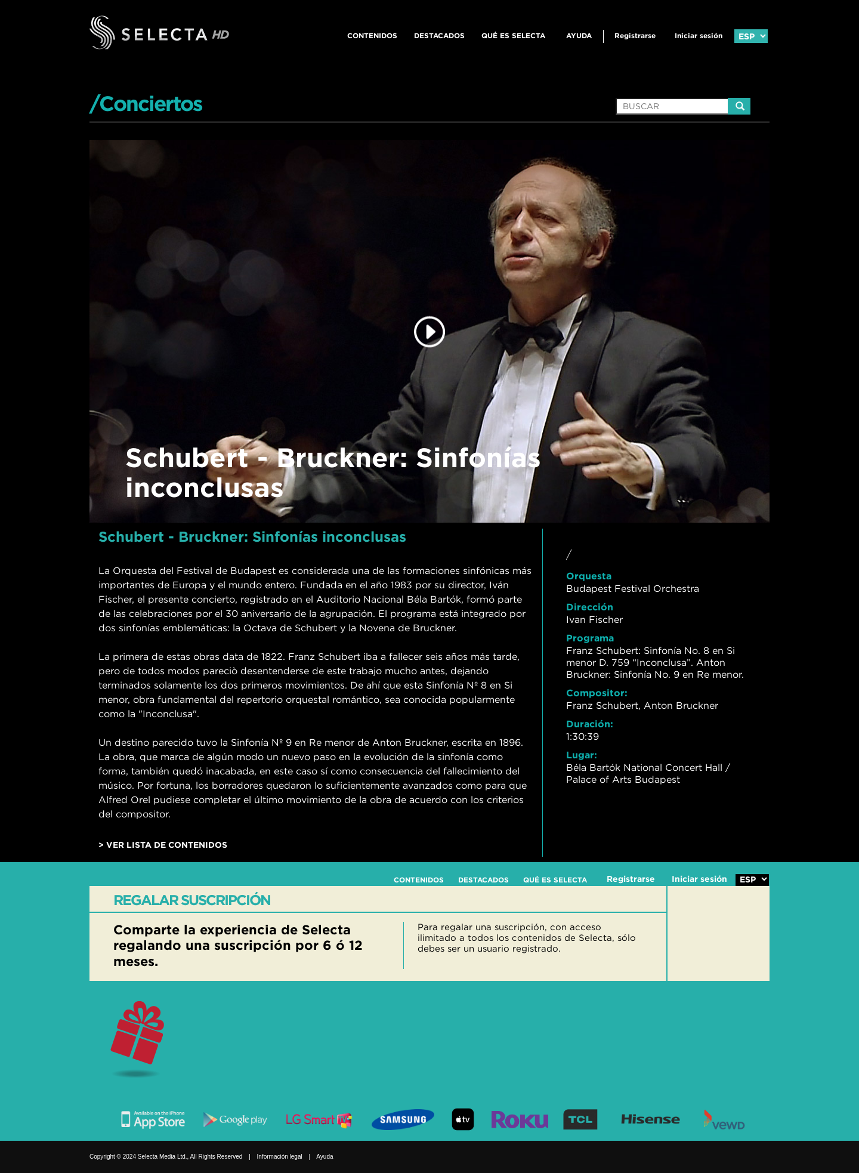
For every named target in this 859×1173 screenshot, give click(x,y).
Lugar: (581, 754)
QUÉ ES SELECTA (513, 35)
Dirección (589, 606)
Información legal (279, 1156)
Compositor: (597, 692)
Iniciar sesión (698, 35)
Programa (590, 637)
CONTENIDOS (372, 35)
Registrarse (635, 35)
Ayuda (579, 35)
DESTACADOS (439, 35)
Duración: (589, 723)
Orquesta (588, 575)
